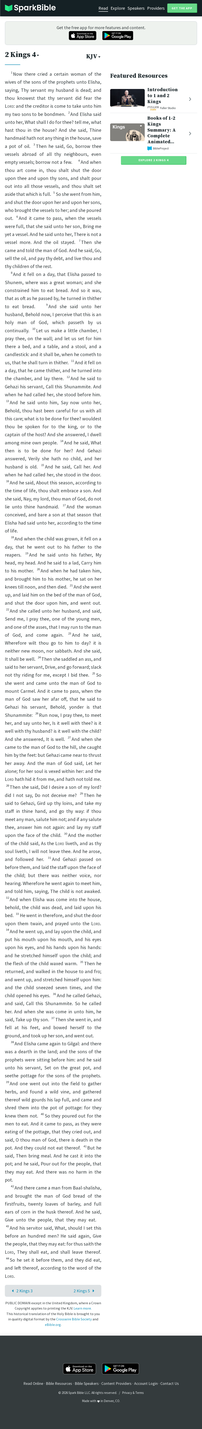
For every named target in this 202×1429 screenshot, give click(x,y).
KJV (93, 56)
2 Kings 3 (21, 1290)
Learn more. (83, 1308)
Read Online (33, 1383)
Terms (139, 1393)
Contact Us (169, 1383)
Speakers (136, 8)
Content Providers (116, 1383)
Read (103, 8)
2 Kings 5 (85, 1290)
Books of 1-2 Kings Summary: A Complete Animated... (161, 130)
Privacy (127, 1393)
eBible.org (53, 1324)
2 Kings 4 (22, 54)
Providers (156, 8)
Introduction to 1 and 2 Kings (162, 96)
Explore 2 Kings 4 (154, 160)
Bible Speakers (87, 1383)
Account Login (146, 1383)
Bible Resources (59, 1383)
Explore (118, 8)
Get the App (182, 8)
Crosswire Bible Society (74, 1319)
